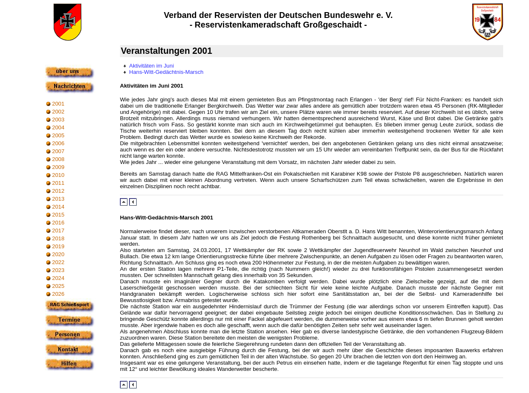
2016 (58, 222)
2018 (58, 238)
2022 (58, 262)
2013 (58, 199)
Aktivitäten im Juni (151, 66)
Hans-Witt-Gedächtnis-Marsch (166, 72)
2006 (58, 143)
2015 (58, 215)
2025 (58, 286)
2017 (58, 230)
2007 (58, 151)
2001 (58, 104)
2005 (58, 135)
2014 (58, 207)
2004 (58, 127)
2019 (58, 246)
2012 (58, 191)
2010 (58, 175)
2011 (58, 183)
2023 (58, 270)
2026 (58, 294)
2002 (58, 111)
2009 (58, 167)
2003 (58, 119)
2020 (58, 254)
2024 (58, 278)
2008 (58, 159)
